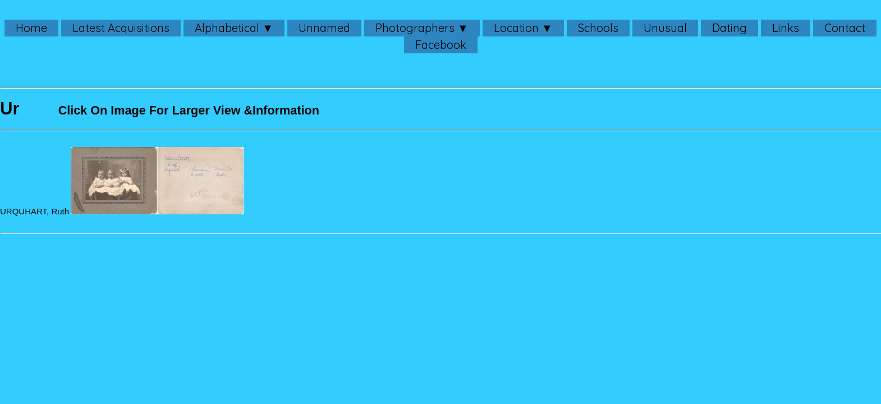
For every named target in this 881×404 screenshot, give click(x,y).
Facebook (440, 45)
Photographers (415, 28)
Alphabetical (227, 28)
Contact (844, 28)
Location (516, 28)
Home (31, 28)
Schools (598, 28)
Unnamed (324, 28)
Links (785, 28)
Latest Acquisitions (120, 28)
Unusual (665, 28)
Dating (729, 28)
